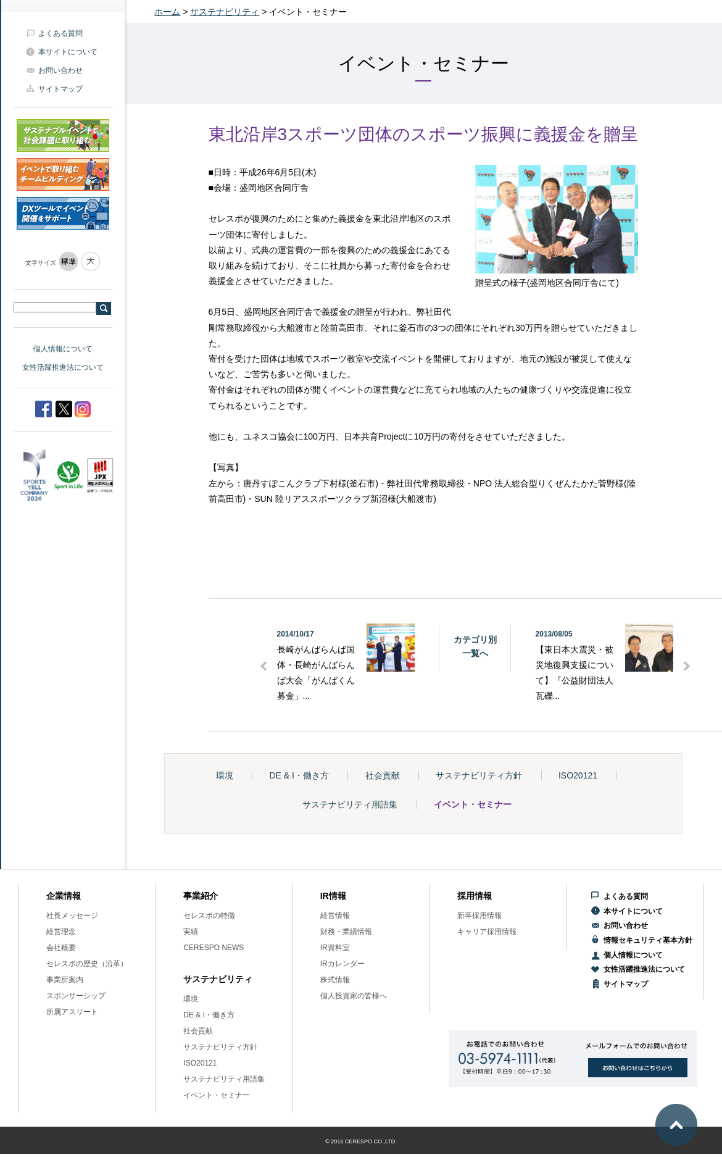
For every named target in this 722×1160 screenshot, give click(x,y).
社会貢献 (382, 775)
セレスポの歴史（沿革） (87, 963)
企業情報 (63, 896)
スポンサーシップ (76, 995)
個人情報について (63, 348)
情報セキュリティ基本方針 (648, 940)
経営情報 (335, 915)
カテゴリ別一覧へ (475, 646)
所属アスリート (72, 1012)
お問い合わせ (60, 70)
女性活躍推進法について (63, 367)
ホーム (167, 12)
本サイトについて (68, 52)
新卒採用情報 (479, 915)
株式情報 (335, 979)
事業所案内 (64, 979)
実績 (190, 931)
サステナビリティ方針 (479, 775)
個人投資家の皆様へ (353, 995)
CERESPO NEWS (213, 947)
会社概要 (61, 947)
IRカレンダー (342, 963)
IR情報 (333, 896)
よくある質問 (60, 33)
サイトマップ (60, 89)
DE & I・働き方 (298, 775)
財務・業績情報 (346, 931)
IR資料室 (335, 947)
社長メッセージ (72, 915)
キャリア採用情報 (487, 931)
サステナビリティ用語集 (349, 804)
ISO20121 (577, 775)
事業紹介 (200, 896)
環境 (224, 775)
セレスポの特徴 (209, 915)
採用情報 (474, 896)
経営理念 (61, 931)
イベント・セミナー (473, 804)
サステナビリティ (224, 12)
